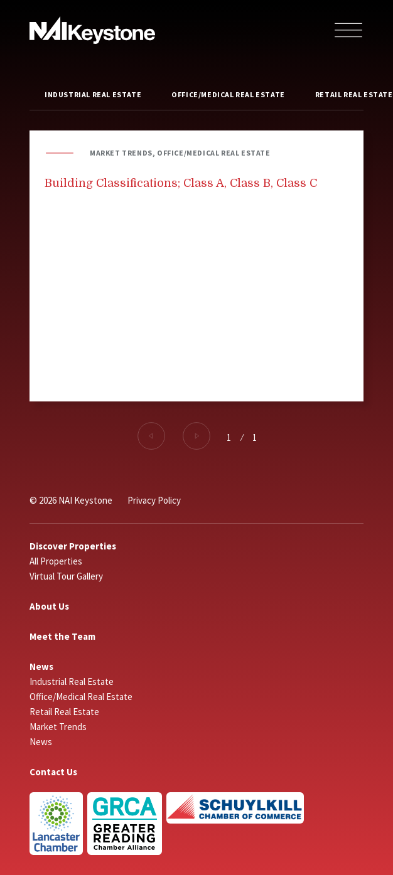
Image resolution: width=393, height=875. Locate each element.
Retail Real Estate (64, 712)
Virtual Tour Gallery (66, 576)
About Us (49, 606)
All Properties (56, 561)
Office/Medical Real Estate (228, 94)
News (41, 666)
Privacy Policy (154, 500)
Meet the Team (62, 636)
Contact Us (53, 772)
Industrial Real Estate (93, 94)
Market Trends (58, 727)
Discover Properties (73, 546)
